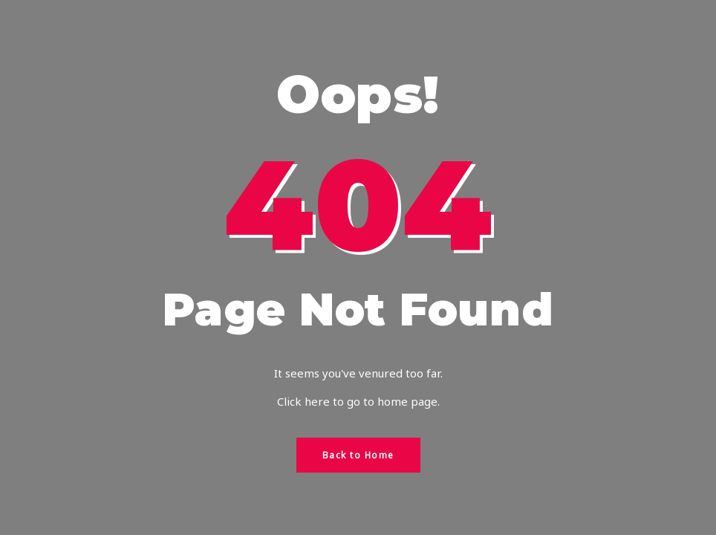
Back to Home (358, 455)
